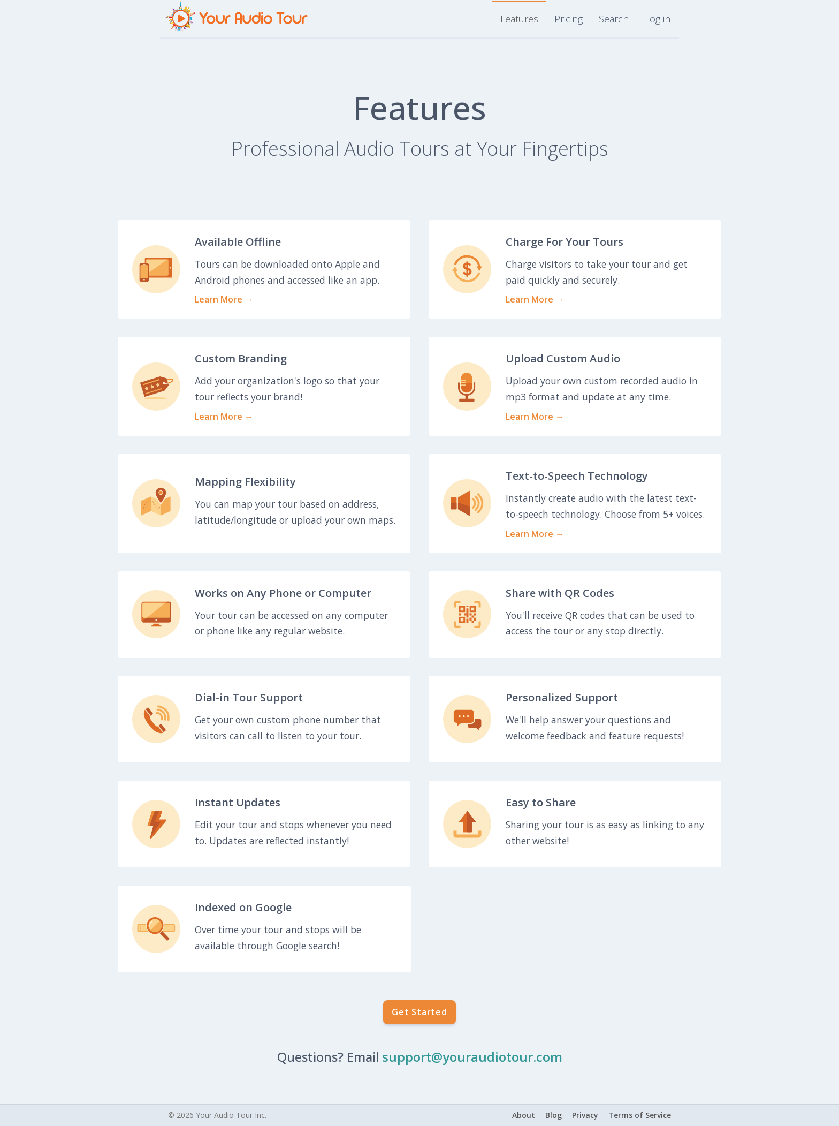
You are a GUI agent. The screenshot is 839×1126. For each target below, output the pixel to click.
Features (519, 18)
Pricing (568, 18)
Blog (553, 1115)
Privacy (585, 1115)
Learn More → (224, 299)
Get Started (419, 1012)
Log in (657, 18)
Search (614, 18)
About (523, 1115)
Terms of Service (639, 1115)
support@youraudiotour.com (472, 1056)
